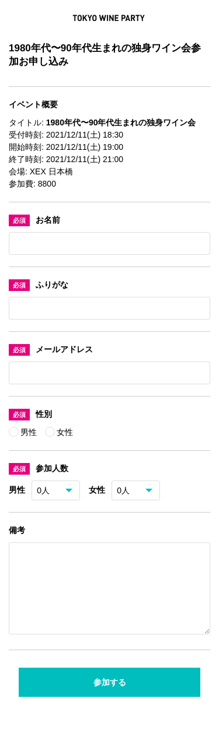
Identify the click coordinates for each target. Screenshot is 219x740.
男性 (29, 432)
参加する (109, 696)
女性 (65, 432)
